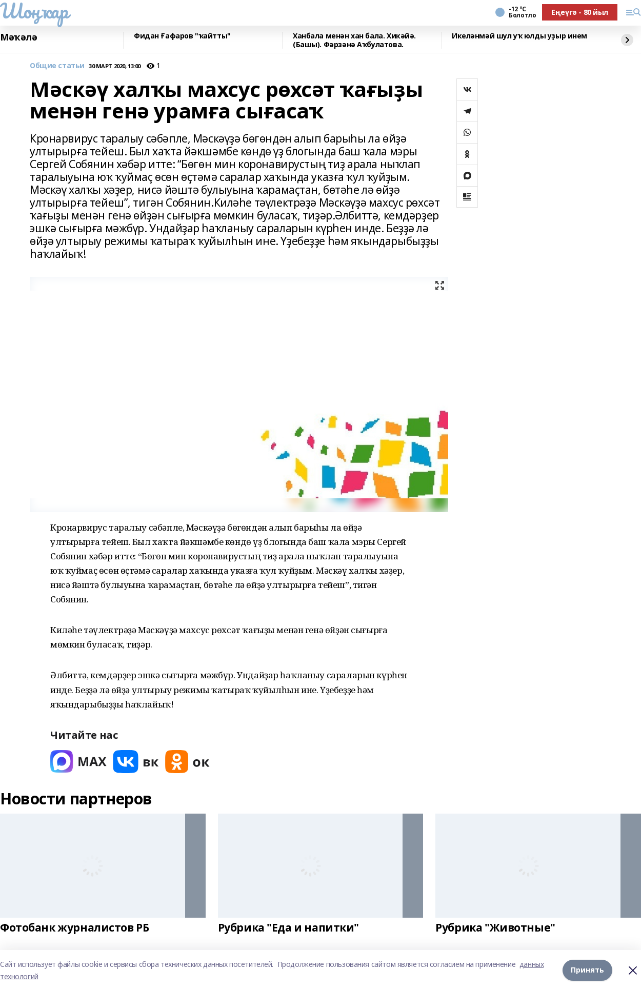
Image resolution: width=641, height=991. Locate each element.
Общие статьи (57, 66)
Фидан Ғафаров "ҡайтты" (182, 36)
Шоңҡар (34, 11)
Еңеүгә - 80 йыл (579, 12)
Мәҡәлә (18, 37)
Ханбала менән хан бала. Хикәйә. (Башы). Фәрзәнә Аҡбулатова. (354, 40)
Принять (587, 970)
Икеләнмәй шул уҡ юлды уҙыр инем (519, 36)
